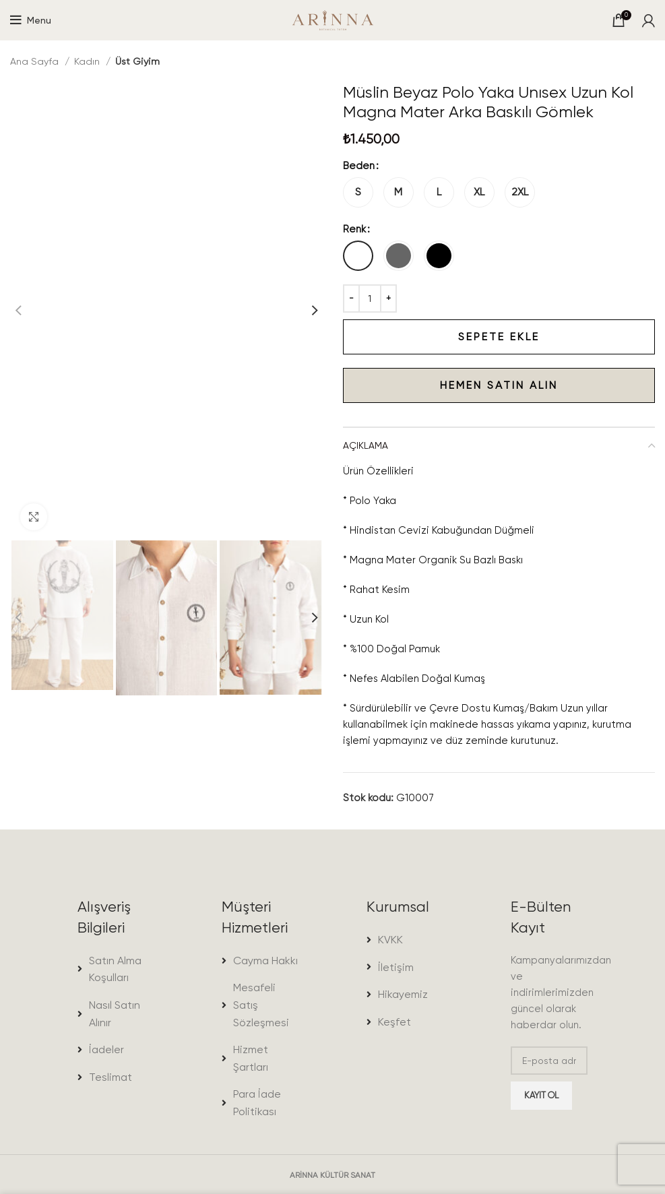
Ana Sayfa (35, 61)
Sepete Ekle (441, 337)
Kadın (88, 61)
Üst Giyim (137, 61)
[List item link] (115, 969)
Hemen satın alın (450, 385)
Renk (354, 229)
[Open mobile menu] (30, 20)
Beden (359, 166)
